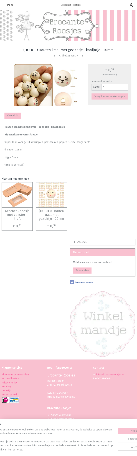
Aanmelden (82, 270)
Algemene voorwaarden (15, 374)
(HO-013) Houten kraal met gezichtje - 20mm (51, 214)
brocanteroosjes (81, 282)
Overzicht (12, 115)
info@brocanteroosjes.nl (110, 374)
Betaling (6, 386)
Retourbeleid (9, 394)
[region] (45, 436)
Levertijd (6, 390)
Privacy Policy (10, 382)
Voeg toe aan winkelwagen (110, 96)
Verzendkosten (10, 378)
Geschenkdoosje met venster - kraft (17, 214)
